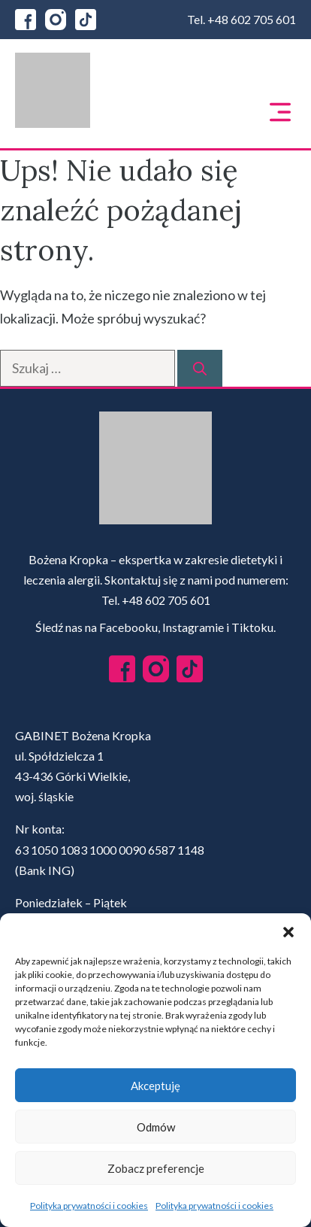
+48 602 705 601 (251, 19)
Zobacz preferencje (155, 1168)
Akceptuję (155, 1085)
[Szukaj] (199, 368)
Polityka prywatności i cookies (89, 1205)
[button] (288, 932)
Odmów (156, 1127)
